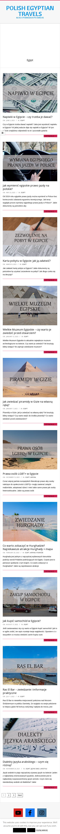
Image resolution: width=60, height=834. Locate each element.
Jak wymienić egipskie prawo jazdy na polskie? (26, 187)
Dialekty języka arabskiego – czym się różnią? (25, 763)
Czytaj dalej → (50, 136)
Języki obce (35, 769)
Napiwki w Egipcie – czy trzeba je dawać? (27, 117)
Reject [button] (31, 830)
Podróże (39, 553)
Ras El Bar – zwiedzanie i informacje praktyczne (24, 691)
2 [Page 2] (8, 795)
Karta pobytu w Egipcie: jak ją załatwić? (27, 260)
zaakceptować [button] (19, 830)
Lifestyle (43, 769)
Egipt (22, 120)
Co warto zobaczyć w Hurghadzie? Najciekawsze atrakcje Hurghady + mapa (28, 547)
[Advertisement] (30, 38)
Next (20, 795)
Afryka (33, 477)
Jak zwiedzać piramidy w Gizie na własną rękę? (28, 403)
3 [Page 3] (13, 795)
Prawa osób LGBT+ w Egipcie (20, 473)
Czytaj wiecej (42, 830)
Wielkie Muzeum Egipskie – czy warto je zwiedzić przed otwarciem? (27, 331)
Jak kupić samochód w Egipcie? (22, 621)
